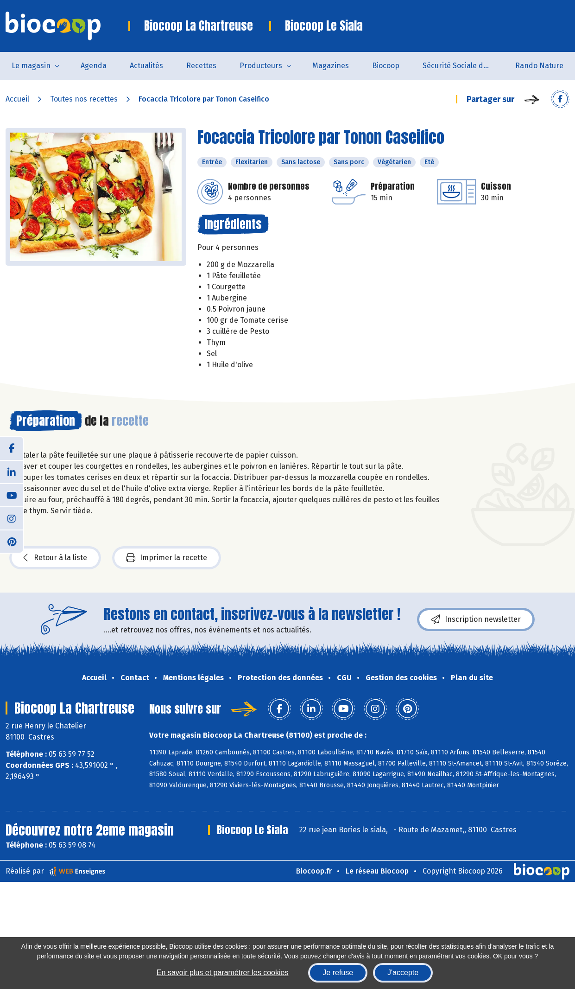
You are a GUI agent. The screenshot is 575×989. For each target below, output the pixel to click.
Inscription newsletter (476, 619)
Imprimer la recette (166, 557)
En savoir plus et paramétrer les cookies (223, 972)
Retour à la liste (55, 557)
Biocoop (385, 65)
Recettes (201, 65)
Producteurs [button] (261, 65)
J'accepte (402, 972)
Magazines (330, 65)
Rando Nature (539, 65)
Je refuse (337, 972)
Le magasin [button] (31, 65)
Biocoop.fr (314, 871)
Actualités (146, 65)
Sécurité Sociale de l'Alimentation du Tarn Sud (463, 65)
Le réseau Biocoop (377, 871)
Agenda (94, 65)
